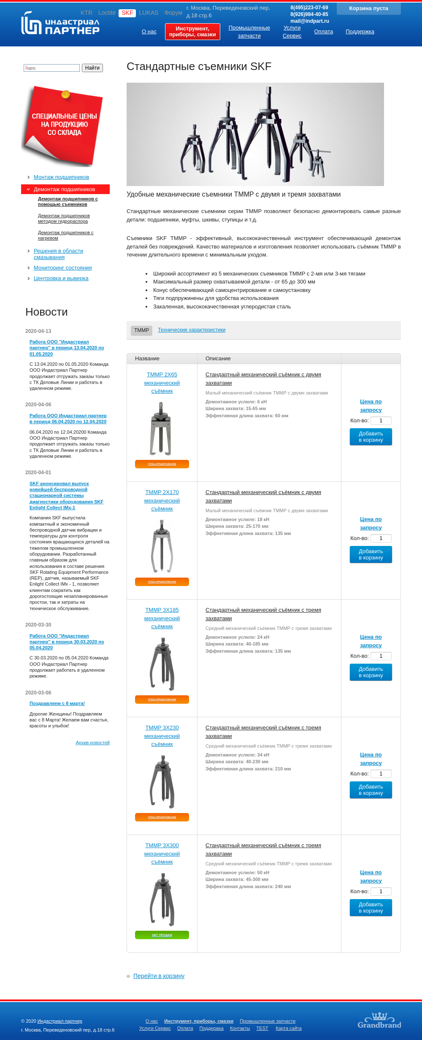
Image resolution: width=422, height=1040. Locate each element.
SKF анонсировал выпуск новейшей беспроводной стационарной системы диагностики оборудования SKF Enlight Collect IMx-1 (66, 495)
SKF (127, 12)
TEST (262, 1028)
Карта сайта (289, 1028)
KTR (86, 12)
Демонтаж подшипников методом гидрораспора (64, 218)
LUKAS (148, 12)
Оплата (185, 1028)
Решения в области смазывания (58, 254)
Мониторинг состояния (63, 268)
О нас (152, 1021)
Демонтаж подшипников (64, 189)
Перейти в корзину (158, 975)
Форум (173, 12)
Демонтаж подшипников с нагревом (66, 235)
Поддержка (212, 1028)
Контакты (240, 1028)
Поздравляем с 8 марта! (57, 703)
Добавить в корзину (371, 436)
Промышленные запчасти (267, 1021)
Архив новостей (93, 742)
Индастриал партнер (60, 22)
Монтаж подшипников (61, 177)
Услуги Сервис (155, 1028)
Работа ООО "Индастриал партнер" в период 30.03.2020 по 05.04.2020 (67, 642)
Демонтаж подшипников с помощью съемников (68, 201)
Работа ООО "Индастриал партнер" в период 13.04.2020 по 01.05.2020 (67, 348)
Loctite (107, 12)
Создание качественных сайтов (379, 1020)
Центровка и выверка (61, 278)
